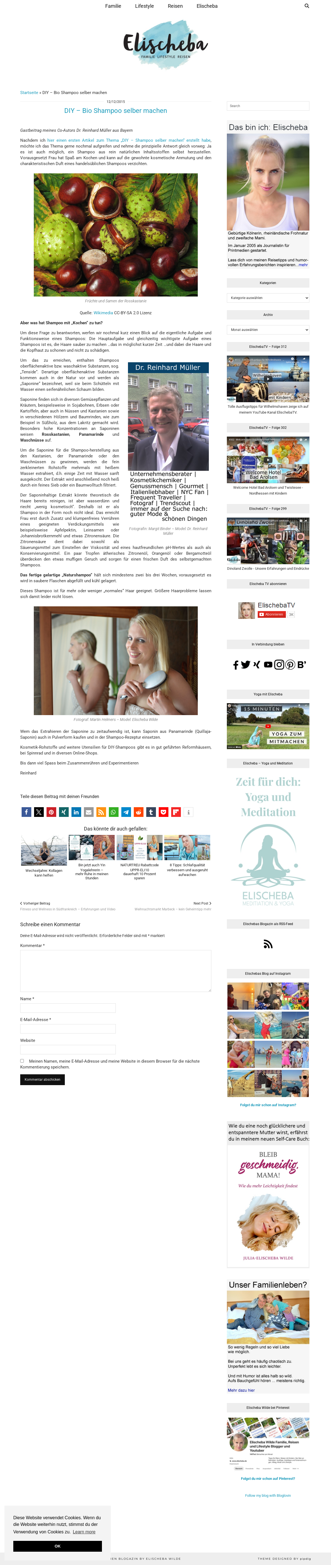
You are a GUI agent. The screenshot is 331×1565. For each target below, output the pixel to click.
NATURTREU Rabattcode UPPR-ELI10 (139, 871)
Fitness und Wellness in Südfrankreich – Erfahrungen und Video (68, 906)
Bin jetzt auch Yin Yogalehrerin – (91, 871)
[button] (26, 812)
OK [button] (58, 1546)
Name (27, 998)
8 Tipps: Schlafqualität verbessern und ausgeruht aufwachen (187, 870)
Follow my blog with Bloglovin (268, 1495)
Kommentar (32, 945)
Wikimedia (103, 312)
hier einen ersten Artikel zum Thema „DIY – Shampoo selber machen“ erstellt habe (128, 140)
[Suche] (307, 6)
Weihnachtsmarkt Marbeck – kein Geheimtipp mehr (173, 906)
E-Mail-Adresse (35, 1019)
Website (27, 1040)
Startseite (29, 92)
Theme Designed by (284, 1559)
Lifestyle (144, 6)
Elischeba (207, 6)
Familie (113, 6)
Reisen (175, 6)
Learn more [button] (84, 1531)
